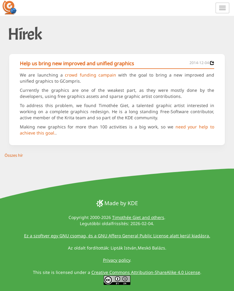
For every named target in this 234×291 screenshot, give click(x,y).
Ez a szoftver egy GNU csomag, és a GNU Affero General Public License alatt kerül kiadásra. (117, 236)
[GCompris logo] (13, 7)
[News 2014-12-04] (212, 63)
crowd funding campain (90, 75)
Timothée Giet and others (138, 217)
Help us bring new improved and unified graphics (77, 63)
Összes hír (14, 155)
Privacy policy (116, 260)
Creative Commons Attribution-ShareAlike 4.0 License (145, 272)
